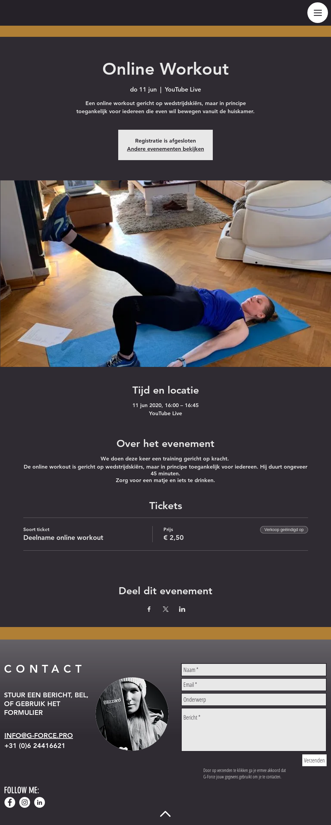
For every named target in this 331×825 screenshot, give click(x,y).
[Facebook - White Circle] (9, 802)
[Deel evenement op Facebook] (149, 609)
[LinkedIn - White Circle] (39, 802)
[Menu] (317, 12)
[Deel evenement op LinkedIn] (182, 609)
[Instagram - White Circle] (24, 802)
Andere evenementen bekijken (165, 149)
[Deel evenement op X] (165, 609)
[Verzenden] (314, 760)
